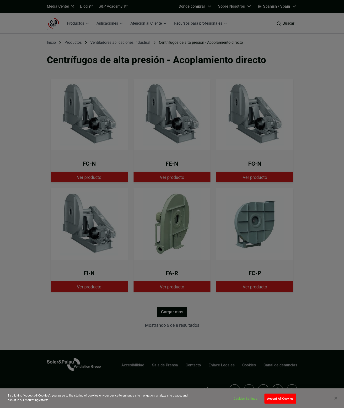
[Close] (336, 398)
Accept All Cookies (280, 398)
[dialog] (172, 398)
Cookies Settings (245, 398)
